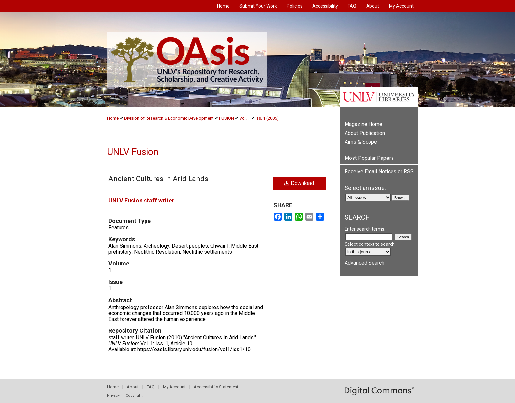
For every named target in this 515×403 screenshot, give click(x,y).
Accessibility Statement (216, 386)
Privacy (113, 395)
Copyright (134, 395)
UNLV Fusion (132, 151)
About (133, 386)
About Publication (365, 133)
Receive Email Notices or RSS (379, 171)
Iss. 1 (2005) (267, 118)
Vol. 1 (244, 118)
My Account (174, 386)
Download (299, 183)
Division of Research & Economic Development (168, 118)
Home (113, 118)
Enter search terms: (365, 229)
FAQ (151, 386)
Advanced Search (364, 263)
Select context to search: (370, 244)
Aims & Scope (361, 142)
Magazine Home (363, 124)
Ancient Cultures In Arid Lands (158, 179)
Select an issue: (365, 187)
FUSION (226, 118)
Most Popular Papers (369, 158)
